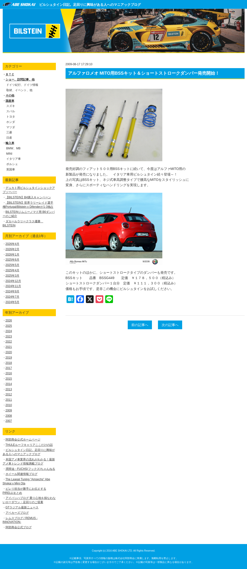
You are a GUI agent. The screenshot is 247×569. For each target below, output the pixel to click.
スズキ (10, 106)
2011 (9, 399)
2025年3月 (12, 275)
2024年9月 (12, 291)
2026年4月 (12, 244)
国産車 (10, 101)
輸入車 (10, 143)
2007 (9, 421)
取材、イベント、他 (19, 90)
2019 (9, 357)
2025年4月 (12, 270)
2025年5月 (12, 265)
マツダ (10, 127)
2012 (9, 394)
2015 (9, 378)
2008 (9, 415)
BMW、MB (13, 148)
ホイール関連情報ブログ (21, 474)
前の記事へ (139, 325)
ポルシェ (12, 164)
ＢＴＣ (10, 74)
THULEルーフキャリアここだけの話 (29, 445)
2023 (9, 336)
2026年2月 (12, 249)
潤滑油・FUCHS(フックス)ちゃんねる (30, 469)
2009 (9, 410)
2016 (9, 373)
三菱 (9, 132)
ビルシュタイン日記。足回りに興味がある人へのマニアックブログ (90, 5)
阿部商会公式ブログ (19, 527)
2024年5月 (12, 302)
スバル (10, 111)
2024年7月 (12, 296)
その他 (10, 95)
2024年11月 (13, 286)
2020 (9, 352)
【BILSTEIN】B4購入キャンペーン (28, 197)
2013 (9, 389)
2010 (9, 405)
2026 (9, 320)
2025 (9, 326)
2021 (9, 347)
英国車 (10, 169)
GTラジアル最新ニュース (22, 507)
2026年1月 (12, 254)
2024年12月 (13, 281)
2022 (9, 341)
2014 (9, 384)
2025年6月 (12, 259)
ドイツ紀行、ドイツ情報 (22, 85)
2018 (9, 363)
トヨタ (10, 116)
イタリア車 (13, 158)
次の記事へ (170, 325)
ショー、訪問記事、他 (20, 79)
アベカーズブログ (17, 512)
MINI (9, 153)
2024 (9, 331)
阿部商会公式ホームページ (23, 439)
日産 (9, 137)
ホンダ (10, 122)
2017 (9, 368)
